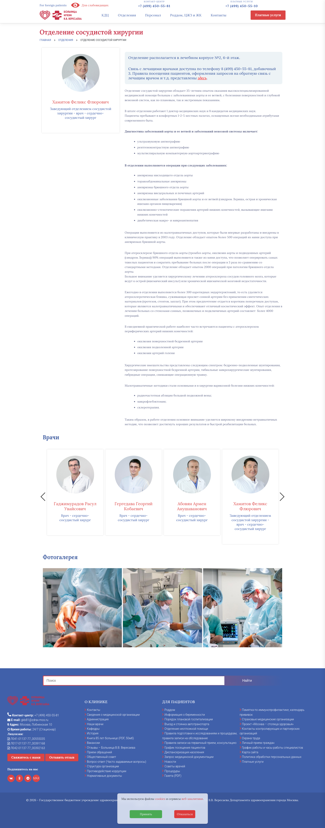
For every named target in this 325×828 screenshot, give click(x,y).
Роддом (169, 710)
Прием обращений (99, 752)
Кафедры (93, 728)
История (93, 733)
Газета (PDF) (172, 775)
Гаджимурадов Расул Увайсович (75, 506)
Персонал (153, 15)
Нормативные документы (104, 775)
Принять (146, 814)
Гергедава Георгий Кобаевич (133, 506)
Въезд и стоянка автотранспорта (186, 724)
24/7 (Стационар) (31, 729)
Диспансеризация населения (184, 752)
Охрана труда (251, 738)
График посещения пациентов (184, 747)
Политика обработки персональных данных (271, 757)
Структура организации (103, 766)
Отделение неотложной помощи (186, 728)
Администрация (98, 719)
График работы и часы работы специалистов (272, 747)
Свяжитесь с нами (26, 757)
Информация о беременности (184, 714)
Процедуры (172, 771)
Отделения (127, 15)
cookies (160, 799)
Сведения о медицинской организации (113, 714)
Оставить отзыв (61, 757)
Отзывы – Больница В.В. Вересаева (111, 747)
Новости (170, 761)
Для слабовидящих (90, 5)
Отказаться (185, 814)
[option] (75, 492)
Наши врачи (95, 724)
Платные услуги (268, 15)
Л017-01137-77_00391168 (26, 743)
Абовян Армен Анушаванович (192, 506)
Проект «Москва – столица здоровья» (268, 724)
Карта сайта (250, 752)
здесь (202, 78)
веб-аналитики (192, 799)
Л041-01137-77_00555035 (26, 738)
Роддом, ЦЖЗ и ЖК (185, 15)
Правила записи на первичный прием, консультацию (200, 742)
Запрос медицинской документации (188, 757)
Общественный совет (101, 757)
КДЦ (105, 15)
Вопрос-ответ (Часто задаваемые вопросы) (116, 761)
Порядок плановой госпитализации (188, 719)
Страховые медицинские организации (268, 719)
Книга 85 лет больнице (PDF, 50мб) (110, 738)
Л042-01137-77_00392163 (26, 748)
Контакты (218, 15)
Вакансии (93, 742)
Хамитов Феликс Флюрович (80, 102)
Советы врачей (174, 766)
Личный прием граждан (258, 742)
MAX (36, 778)
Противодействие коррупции (106, 771)
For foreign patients (53, 5)
